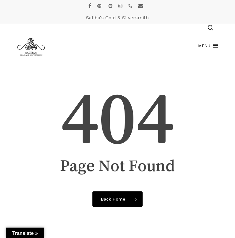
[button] (204, 45)
